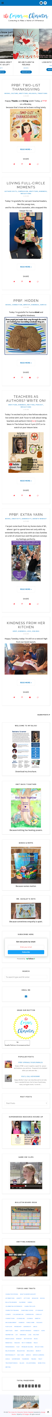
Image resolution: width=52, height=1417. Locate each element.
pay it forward (27, 1342)
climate (8, 1314)
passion (17, 1342)
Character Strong (12, 1294)
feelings (39, 1322)
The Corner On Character (15, 1412)
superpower (16, 1359)
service (43, 305)
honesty (36, 1330)
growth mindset (39, 519)
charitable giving (27, 1310)
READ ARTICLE (13, 72)
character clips (29, 1306)
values (22, 1363)
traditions (42, 93)
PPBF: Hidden (26, 300)
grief (15, 631)
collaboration (18, 1314)
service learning (38, 1355)
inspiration (9, 1334)
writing (8, 1367)
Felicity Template (28, 1412)
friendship (17, 1326)
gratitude (23, 93)
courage (30, 1318)
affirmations (10, 1298)
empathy (26, 305)
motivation (28, 1338)
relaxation (21, 1351)
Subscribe (26, 952)
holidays (33, 93)
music (36, 1338)
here (34, 421)
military (36, 1334)
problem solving (27, 1347)
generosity (27, 519)
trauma (33, 1359)
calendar (22, 1302)
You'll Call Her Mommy (30, 1076)
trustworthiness (12, 1363)
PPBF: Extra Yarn (26, 514)
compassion (23, 191)
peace (36, 1342)
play (18, 1347)
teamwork (25, 1359)
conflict (39, 1314)
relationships (10, 1351)
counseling (21, 1318)
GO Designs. (25, 1414)
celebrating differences (14, 1306)
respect (38, 1351)
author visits (11, 191)
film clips (9, 1326)
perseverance (10, 1347)
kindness (43, 191)
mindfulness (10, 1338)
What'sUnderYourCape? (28, 1294)
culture (14, 93)
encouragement (11, 1322)
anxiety (13, 68)
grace (35, 1326)
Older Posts (42, 715)
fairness (21, 1322)
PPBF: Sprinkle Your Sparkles (30, 1062)
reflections (26, 193)
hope (43, 1330)
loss (29, 631)
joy (16, 1334)
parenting (9, 1342)
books (39, 68)
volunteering (31, 1363)
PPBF (44, 101)
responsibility (10, 1355)
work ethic (42, 1363)
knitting (31, 405)
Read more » (26, 149)
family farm (30, 1322)
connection (17, 305)
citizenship (39, 1310)
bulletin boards (11, 1302)
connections (10, 1318)
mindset (19, 1338)
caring (30, 1302)
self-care (20, 1355)
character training (12, 1310)
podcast (39, 405)
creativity (16, 519)
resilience (30, 1351)
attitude (27, 1298)
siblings (35, 631)
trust (40, 1359)
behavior (35, 1298)
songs (8, 1359)
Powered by (26, 959)
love (29, 1334)
